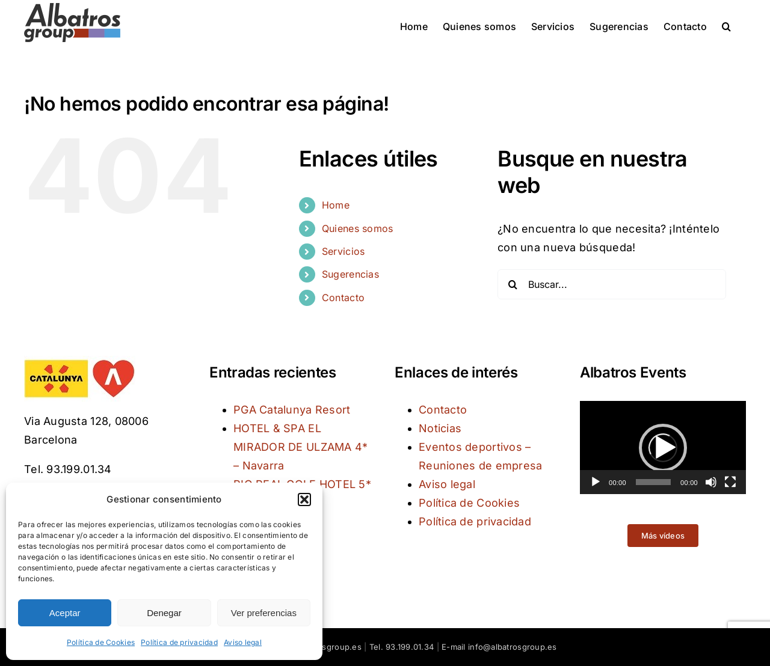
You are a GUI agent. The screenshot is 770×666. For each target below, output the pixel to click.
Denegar (164, 613)
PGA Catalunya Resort (291, 409)
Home (336, 205)
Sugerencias (350, 274)
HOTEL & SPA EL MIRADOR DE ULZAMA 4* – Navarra (300, 447)
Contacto (343, 298)
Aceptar (65, 613)
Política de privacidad (179, 642)
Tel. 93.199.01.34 (401, 647)
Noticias (440, 428)
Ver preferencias (264, 613)
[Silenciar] (711, 482)
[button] (304, 499)
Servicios (343, 251)
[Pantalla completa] (730, 482)
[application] (663, 447)
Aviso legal (243, 642)
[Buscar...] (611, 284)
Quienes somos (357, 228)
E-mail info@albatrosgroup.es (499, 647)
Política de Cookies (101, 642)
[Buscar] (512, 284)
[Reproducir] (596, 482)
